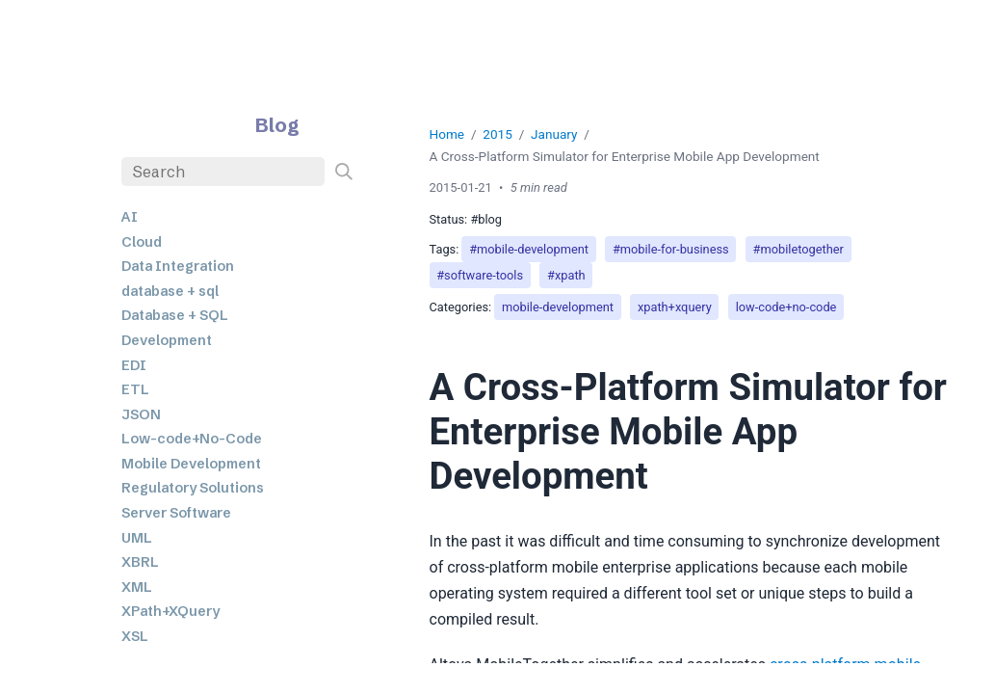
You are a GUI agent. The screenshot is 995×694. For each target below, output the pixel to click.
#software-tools (479, 275)
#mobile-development (529, 249)
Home (447, 134)
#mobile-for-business (671, 249)
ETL (135, 389)
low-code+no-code (786, 307)
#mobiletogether (798, 249)
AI (129, 217)
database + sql (170, 291)
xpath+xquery (675, 307)
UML (136, 538)
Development (166, 340)
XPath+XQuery (170, 611)
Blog (277, 125)
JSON (141, 414)
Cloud (141, 242)
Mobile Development (191, 463)
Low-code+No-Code (191, 438)
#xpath (566, 275)
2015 (497, 134)
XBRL (140, 562)
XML (136, 587)
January (554, 134)
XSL (134, 636)
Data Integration (177, 266)
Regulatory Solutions (192, 487)
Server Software (176, 512)
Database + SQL (174, 315)
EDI (133, 365)
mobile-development (558, 307)
